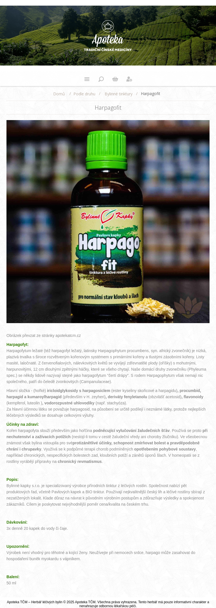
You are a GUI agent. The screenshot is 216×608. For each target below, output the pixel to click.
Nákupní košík (115, 79)
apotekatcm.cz (68, 335)
